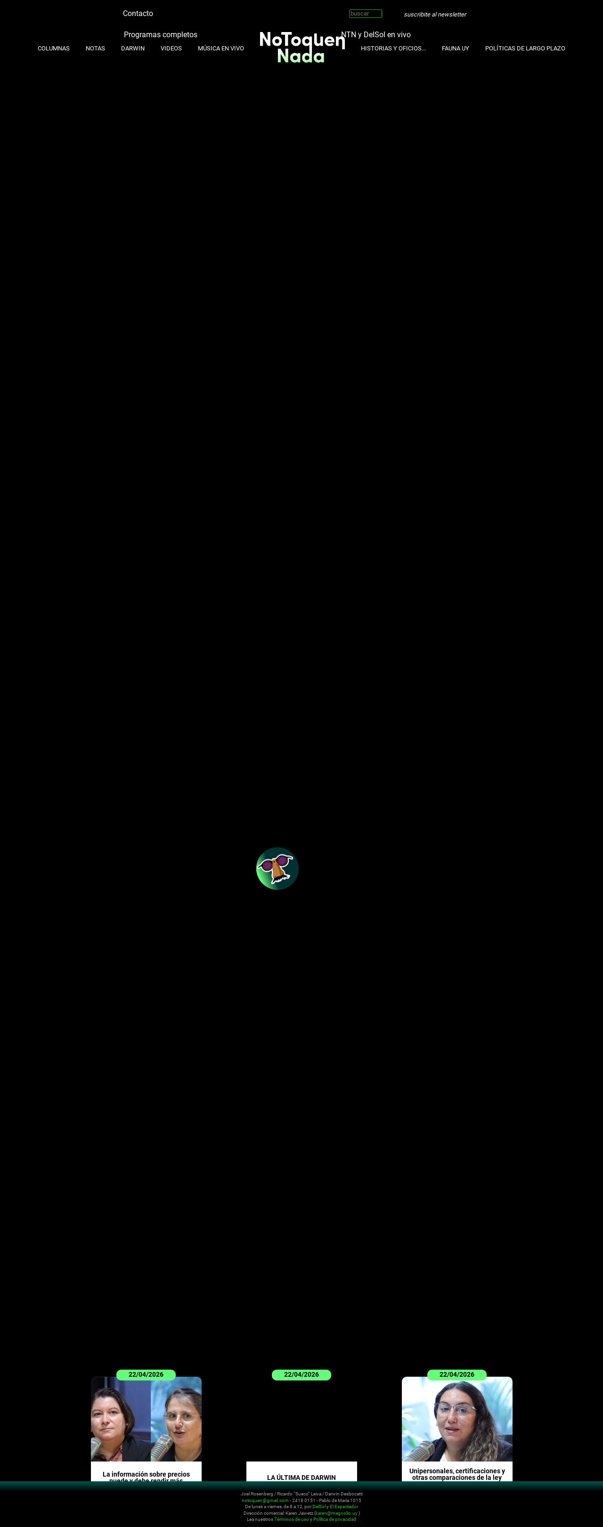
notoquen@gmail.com (265, 1500)
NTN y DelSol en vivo (376, 34)
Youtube (188, 9)
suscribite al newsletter (435, 14)
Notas (95, 48)
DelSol (319, 1506)
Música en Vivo (221, 48)
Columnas (54, 48)
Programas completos (160, 34)
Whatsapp (217, 9)
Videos (171, 48)
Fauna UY (455, 48)
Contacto (138, 13)
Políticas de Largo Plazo (525, 48)
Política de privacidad (334, 1519)
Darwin (133, 48)
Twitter (160, 9)
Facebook (203, 9)
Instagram (174, 9)
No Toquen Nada (63, 1505)
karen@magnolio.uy (337, 1512)
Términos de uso (291, 1519)
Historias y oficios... (393, 48)
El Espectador (344, 1506)
